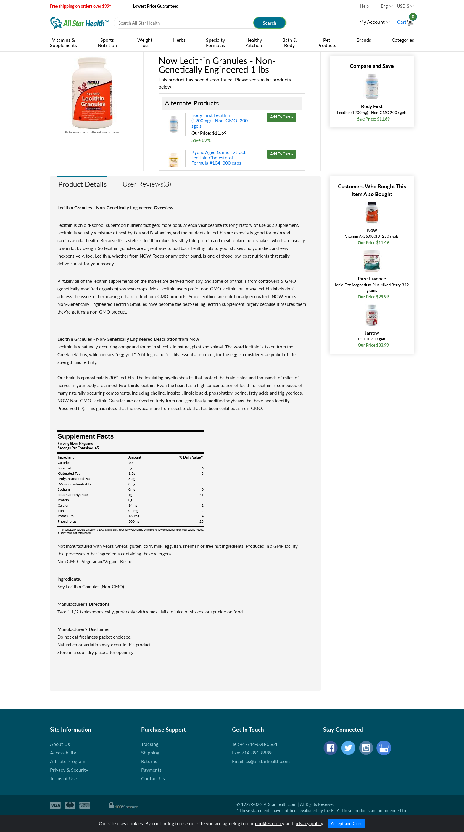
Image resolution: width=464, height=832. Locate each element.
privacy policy (308, 823)
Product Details (82, 184)
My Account (372, 22)
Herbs (179, 40)
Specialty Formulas (215, 42)
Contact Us (153, 778)
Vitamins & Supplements (63, 42)
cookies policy (269, 823)
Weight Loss (144, 42)
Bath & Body (289, 42)
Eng (384, 6)
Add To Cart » (281, 117)
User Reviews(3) (147, 183)
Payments (151, 769)
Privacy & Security (69, 769)
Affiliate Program (67, 761)
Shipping (150, 752)
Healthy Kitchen (254, 42)
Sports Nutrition (107, 42)
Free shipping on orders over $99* (80, 6)
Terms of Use (63, 778)
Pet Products (326, 42)
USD (403, 6)
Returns (149, 761)
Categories (403, 40)
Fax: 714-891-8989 (252, 752)
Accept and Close (346, 823)
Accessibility (63, 752)
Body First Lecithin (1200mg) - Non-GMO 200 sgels (219, 120)
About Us (60, 744)
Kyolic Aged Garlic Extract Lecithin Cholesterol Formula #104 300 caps (218, 157)
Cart (405, 22)
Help (364, 6)
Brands (364, 40)
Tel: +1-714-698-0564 (254, 744)
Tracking (149, 744)
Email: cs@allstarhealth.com (261, 761)
